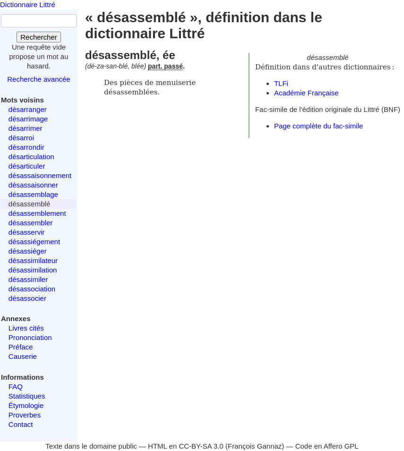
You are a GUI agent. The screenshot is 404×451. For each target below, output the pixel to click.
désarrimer (26, 128)
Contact (21, 424)
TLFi (281, 83)
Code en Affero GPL (327, 446)
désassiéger (28, 251)
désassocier (27, 298)
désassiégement (34, 242)
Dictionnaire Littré (27, 4)
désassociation (32, 289)
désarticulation (31, 157)
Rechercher (38, 37)
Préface (21, 347)
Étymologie (26, 405)
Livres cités (26, 328)
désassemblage (33, 194)
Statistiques (27, 396)
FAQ (16, 387)
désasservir (27, 232)
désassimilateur (33, 260)
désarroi (21, 138)
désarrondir (26, 147)
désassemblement (37, 213)
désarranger (28, 109)
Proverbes (25, 415)
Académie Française (306, 93)
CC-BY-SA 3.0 (201, 446)
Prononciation (30, 337)
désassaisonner (33, 185)
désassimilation (33, 270)
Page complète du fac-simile (318, 126)
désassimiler (28, 279)
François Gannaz (255, 446)
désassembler (30, 223)
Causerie (23, 356)
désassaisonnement (40, 175)
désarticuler (27, 166)
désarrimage (28, 119)
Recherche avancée (38, 79)
